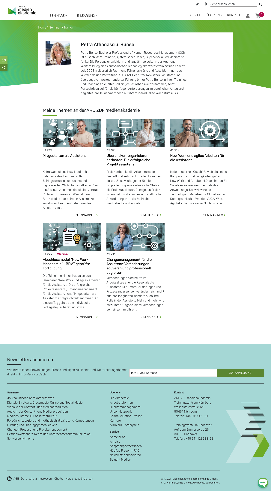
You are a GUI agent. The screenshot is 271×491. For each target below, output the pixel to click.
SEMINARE (58, 16)
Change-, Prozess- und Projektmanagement (37, 430)
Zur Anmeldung (240, 372)
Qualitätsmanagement (125, 407)
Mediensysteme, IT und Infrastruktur (32, 416)
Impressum (45, 478)
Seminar (55, 27)
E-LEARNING (87, 16)
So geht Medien (120, 460)
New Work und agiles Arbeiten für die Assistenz (197, 157)
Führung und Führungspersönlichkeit (32, 425)
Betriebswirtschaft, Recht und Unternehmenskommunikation (49, 434)
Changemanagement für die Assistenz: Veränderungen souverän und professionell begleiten (129, 266)
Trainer (68, 27)
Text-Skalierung (197, 4)
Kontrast (205, 4)
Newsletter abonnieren (125, 455)
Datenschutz (29, 478)
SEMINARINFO (88, 215)
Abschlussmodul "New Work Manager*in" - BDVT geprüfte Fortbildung (66, 264)
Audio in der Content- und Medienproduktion (37, 412)
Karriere (115, 421)
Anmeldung (117, 437)
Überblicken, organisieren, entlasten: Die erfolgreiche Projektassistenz (128, 160)
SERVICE (195, 15)
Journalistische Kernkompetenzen (30, 398)
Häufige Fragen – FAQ (124, 451)
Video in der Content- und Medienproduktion (37, 407)
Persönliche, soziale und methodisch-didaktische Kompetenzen (50, 421)
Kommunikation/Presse (126, 416)
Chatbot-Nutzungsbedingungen (73, 478)
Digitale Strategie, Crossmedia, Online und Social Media (45, 403)
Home (42, 27)
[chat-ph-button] (263, 483)
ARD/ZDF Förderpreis (124, 425)
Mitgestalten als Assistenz (64, 155)
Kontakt (233, 15)
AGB (16, 478)
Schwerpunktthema (20, 439)
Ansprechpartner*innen (126, 446)
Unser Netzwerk (121, 412)
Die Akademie (119, 398)
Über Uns (214, 15)
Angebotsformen (121, 403)
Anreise (115, 442)
